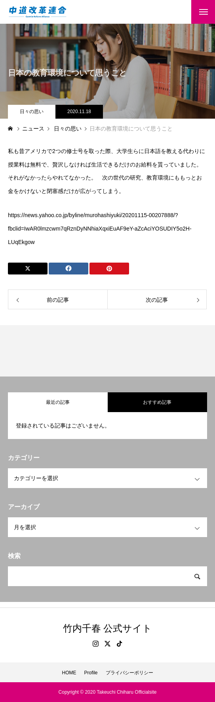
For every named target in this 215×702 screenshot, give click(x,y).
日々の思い (32, 111)
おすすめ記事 (157, 402)
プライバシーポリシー (129, 673)
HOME (69, 673)
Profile (90, 673)
